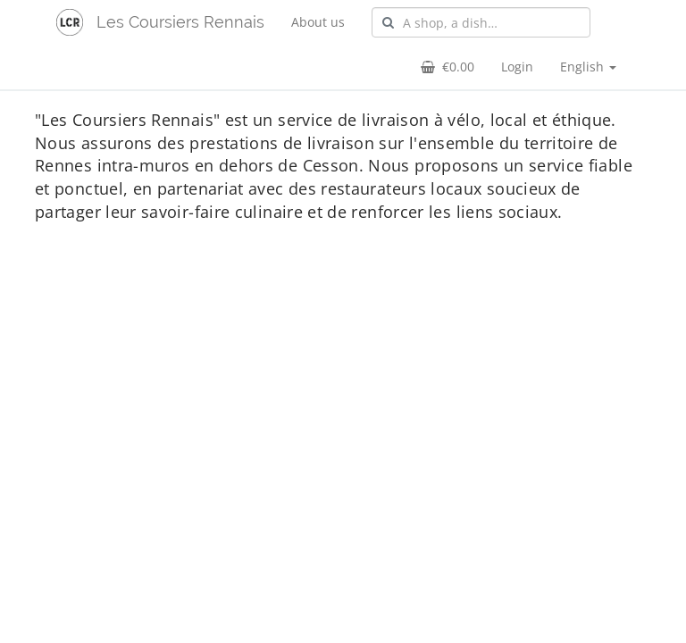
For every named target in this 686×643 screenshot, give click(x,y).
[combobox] (481, 22)
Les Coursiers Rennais (180, 22)
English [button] (588, 66)
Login (517, 66)
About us (318, 21)
